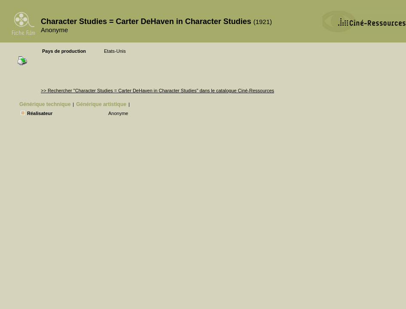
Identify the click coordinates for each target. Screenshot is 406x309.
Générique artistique (101, 104)
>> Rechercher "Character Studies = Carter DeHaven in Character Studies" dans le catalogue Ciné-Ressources (157, 90)
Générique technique (44, 104)
